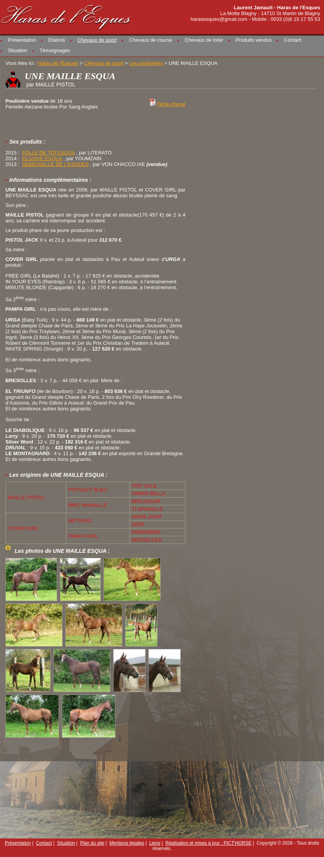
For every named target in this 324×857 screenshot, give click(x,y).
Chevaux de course (150, 40)
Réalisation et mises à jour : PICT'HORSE (208, 843)
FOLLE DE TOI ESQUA (48, 153)
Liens (154, 843)
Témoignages (55, 50)
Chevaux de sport (97, 40)
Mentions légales (126, 843)
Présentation (22, 40)
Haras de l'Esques (66, 16)
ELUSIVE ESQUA (42, 158)
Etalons (56, 40)
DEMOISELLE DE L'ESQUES (55, 164)
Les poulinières (146, 63)
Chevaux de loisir (204, 40)
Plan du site (92, 843)
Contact (292, 40)
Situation (17, 50)
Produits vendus (253, 40)
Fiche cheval (171, 104)
